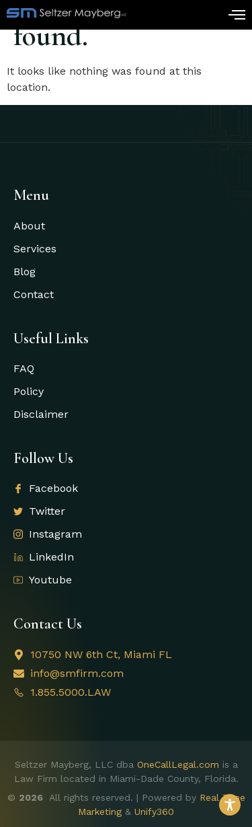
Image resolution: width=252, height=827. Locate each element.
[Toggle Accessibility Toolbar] (230, 805)
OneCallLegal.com (178, 764)
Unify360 (154, 811)
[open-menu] (236, 16)
